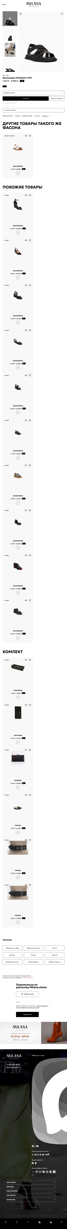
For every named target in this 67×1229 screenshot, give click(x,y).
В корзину (26, 98)
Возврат (33, 955)
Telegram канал (27, 994)
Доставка (12, 955)
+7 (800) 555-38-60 (27, 977)
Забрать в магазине (57, 98)
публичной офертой (42, 1006)
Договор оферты (33, 962)
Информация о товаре (12, 948)
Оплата (54, 948)
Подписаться (27, 1014)
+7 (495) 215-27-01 (13, 1067)
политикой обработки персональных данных (27, 1007)
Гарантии (54, 955)
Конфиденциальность (12, 962)
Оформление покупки (33, 948)
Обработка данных (55, 962)
